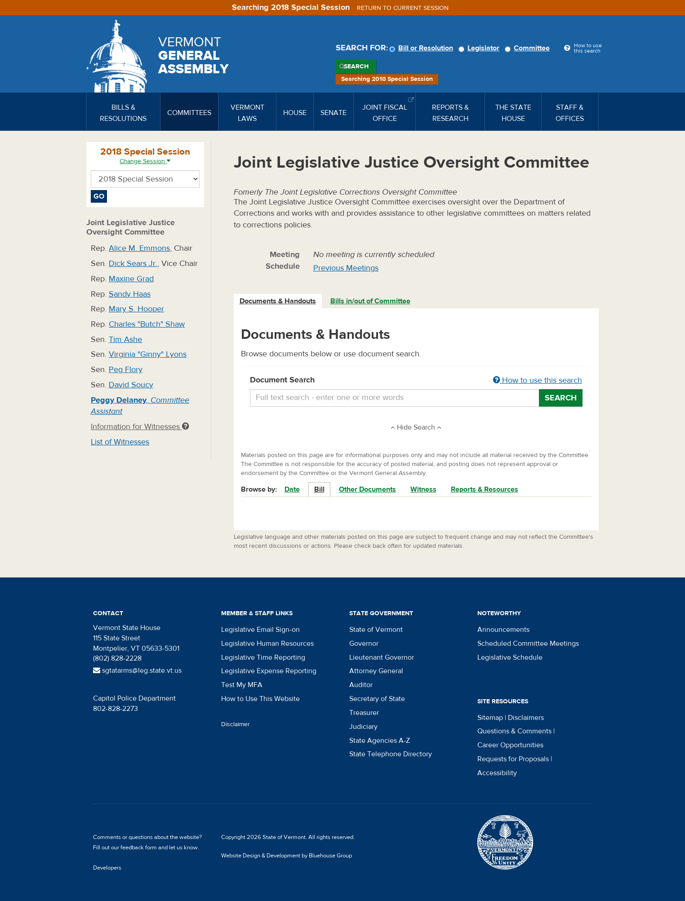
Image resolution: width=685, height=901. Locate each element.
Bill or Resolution (422, 48)
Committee (528, 48)
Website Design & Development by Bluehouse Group (286, 855)
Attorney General (376, 670)
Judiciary (363, 726)
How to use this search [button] (537, 380)
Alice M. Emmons (139, 248)
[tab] (278, 301)
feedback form (138, 847)
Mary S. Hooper (136, 309)
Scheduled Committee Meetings (528, 643)
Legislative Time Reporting (263, 657)
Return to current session (403, 8)
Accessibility (497, 772)
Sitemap (490, 717)
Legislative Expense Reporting (268, 670)
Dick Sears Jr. (133, 263)
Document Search (416, 380)
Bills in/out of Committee (370, 301)
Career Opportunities (510, 745)
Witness (423, 489)
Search (356, 66)
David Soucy (131, 385)
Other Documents (367, 489)
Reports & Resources (484, 489)
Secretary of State (377, 698)
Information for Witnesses (140, 427)
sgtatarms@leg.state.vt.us (137, 670)
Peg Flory (125, 369)
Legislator (480, 48)
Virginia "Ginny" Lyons (148, 354)
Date (292, 489)
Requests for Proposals (513, 759)
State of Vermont (376, 629)
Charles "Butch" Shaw (147, 324)
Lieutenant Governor (381, 657)
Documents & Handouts (278, 301)
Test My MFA (241, 684)
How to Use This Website (260, 698)
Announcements (503, 629)
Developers (107, 867)
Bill (319, 489)
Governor (363, 643)
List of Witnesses (120, 442)
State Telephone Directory (390, 754)
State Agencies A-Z (379, 740)
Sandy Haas (130, 294)
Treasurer (364, 712)
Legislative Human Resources (267, 643)
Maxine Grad (131, 279)
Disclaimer (235, 724)
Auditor (361, 684)
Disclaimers (526, 717)
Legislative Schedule (510, 657)
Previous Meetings (345, 268)
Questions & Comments (514, 731)
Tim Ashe (125, 339)
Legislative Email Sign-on (260, 629)
